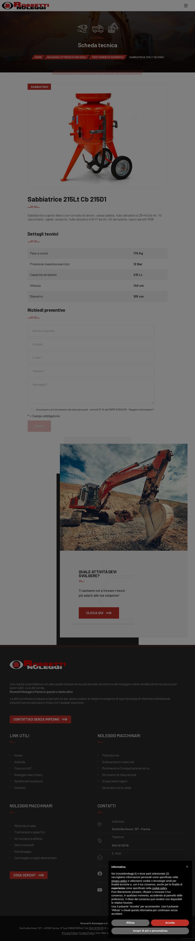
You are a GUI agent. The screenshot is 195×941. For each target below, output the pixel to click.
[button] (187, 867)
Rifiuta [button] (130, 922)
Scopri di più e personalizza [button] (150, 930)
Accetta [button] (170, 922)
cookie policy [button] (159, 888)
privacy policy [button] (119, 880)
